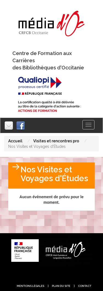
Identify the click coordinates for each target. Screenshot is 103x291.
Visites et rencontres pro (56, 141)
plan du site (61, 285)
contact (84, 285)
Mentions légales (30, 285)
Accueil (15, 141)
